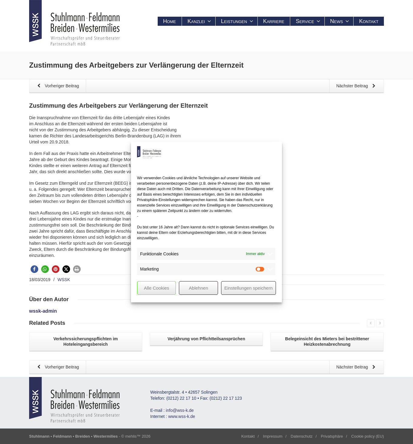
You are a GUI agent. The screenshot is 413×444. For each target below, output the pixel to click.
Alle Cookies (156, 288)
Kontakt (368, 21)
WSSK (64, 279)
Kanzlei (199, 21)
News (339, 21)
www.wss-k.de (181, 416)
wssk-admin (43, 311)
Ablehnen (198, 288)
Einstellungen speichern (248, 288)
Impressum (272, 436)
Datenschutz (302, 436)
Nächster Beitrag (357, 86)
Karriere (273, 21)
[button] (34, 269)
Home (169, 21)
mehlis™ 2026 (137, 436)
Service (308, 21)
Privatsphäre (332, 436)
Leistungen (237, 21)
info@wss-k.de (180, 410)
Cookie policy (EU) (367, 436)
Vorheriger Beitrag (57, 86)
